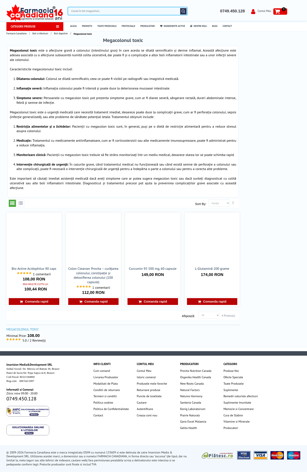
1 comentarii (42, 274)
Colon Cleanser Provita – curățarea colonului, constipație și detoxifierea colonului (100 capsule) (93, 275)
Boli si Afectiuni (40, 33)
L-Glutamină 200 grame (212, 268)
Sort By (200, 204)
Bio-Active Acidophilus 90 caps (34, 268)
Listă (20, 203)
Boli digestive (61, 33)
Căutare (183, 11)
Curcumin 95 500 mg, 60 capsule (153, 268)
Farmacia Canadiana (16, 33)
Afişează (188, 316)
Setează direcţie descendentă (233, 203)
